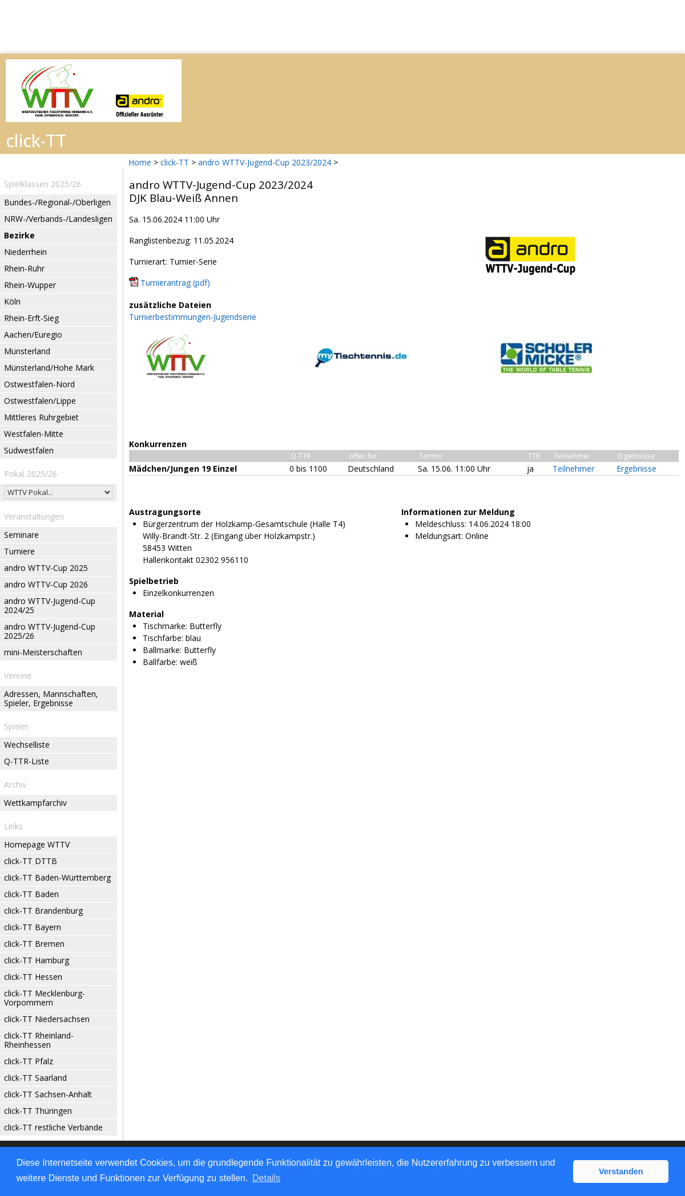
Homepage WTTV (37, 844)
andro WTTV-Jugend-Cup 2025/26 (49, 631)
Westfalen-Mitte (33, 433)
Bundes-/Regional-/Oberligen (57, 202)
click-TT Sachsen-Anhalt (48, 1094)
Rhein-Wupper (30, 284)
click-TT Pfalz (28, 1061)
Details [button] (266, 1178)
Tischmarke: (165, 626)
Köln (12, 301)
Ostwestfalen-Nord (39, 384)
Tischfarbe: (163, 638)
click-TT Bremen (34, 943)
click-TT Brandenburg (43, 910)
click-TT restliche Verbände (53, 1127)
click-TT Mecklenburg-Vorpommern (44, 998)
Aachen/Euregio (33, 334)
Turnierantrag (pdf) (175, 282)
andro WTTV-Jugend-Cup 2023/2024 (264, 162)
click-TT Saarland (35, 1077)
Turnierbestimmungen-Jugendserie (192, 316)
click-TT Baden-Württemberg (57, 877)
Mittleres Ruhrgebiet (41, 417)
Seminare (21, 534)
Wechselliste (27, 744)
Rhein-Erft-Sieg (31, 318)
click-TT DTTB (30, 861)
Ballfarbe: (160, 661)
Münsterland (27, 351)
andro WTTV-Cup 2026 (46, 584)
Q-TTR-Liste (26, 761)
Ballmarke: (162, 649)
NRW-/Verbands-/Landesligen (58, 218)
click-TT (174, 162)
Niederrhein (25, 251)
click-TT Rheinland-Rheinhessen (39, 1040)
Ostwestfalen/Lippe (40, 400)
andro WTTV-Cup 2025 (46, 567)
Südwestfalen (29, 450)
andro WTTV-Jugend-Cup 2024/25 (49, 605)
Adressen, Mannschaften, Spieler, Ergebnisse (51, 698)
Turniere (19, 551)
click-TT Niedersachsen (47, 1018)
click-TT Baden (31, 894)
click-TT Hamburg (36, 960)
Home (139, 162)
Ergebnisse (636, 468)
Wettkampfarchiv (35, 802)
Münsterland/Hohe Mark (49, 367)
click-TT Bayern (32, 927)
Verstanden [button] (621, 1171)
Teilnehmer (573, 468)
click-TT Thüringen (38, 1110)
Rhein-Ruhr (24, 268)
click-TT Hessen (33, 976)
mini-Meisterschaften (43, 652)
